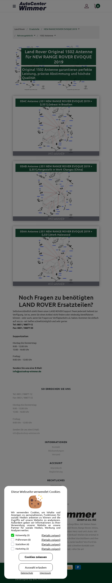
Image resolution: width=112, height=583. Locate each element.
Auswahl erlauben (36, 567)
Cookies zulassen (36, 557)
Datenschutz (27, 572)
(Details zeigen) (50, 535)
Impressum (45, 572)
